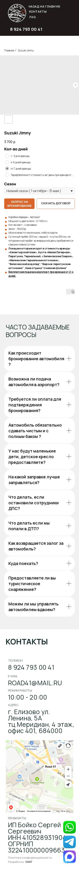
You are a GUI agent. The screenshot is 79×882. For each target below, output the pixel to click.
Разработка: (20, 862)
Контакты (38, 11)
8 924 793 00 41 (26, 29)
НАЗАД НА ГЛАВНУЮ (44, 6)
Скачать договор (55, 203)
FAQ (32, 17)
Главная (9, 50)
